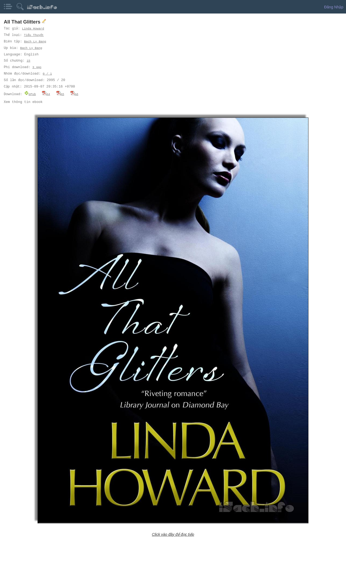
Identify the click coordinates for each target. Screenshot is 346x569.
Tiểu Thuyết (34, 35)
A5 (60, 94)
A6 (74, 94)
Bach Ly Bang (35, 41)
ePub (30, 94)
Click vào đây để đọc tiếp (173, 534)
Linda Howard (33, 28)
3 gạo (37, 67)
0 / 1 (47, 74)
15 (28, 61)
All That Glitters (23, 22)
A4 (46, 94)
